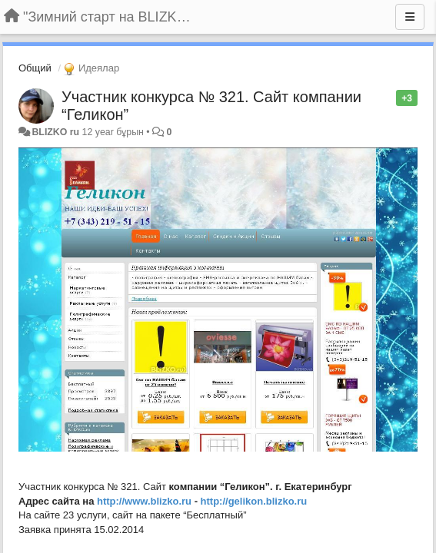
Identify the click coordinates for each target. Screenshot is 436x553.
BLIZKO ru (57, 132)
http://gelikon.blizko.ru (254, 501)
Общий (35, 68)
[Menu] (409, 17)
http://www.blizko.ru (144, 501)
